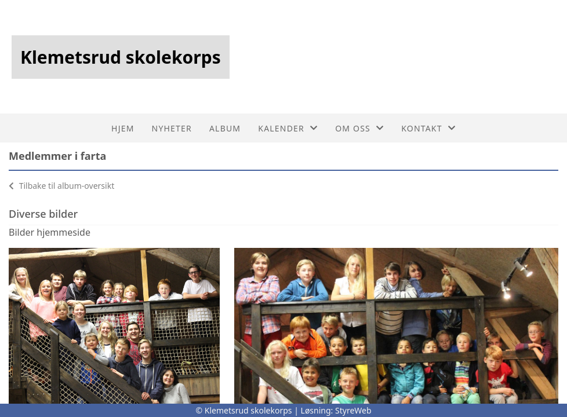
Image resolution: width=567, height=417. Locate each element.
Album (225, 128)
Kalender (288, 128)
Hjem (122, 128)
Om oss (359, 128)
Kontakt (428, 128)
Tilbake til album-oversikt (61, 185)
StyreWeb (353, 410)
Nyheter (172, 128)
